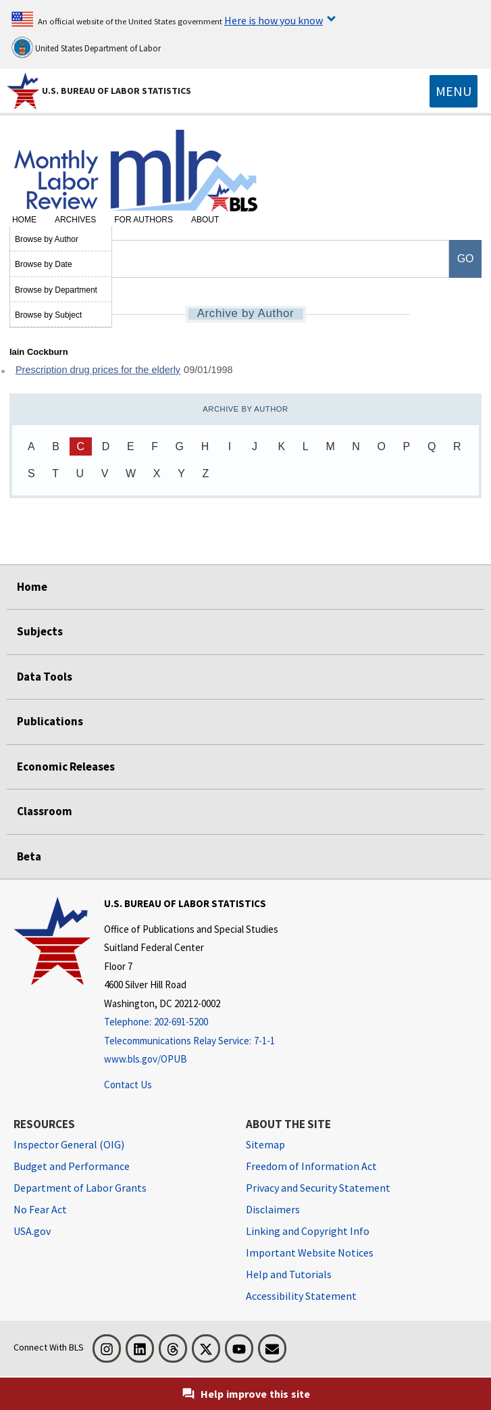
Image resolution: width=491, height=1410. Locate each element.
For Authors (143, 219)
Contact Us (128, 1084)
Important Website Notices (309, 1252)
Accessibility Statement (301, 1296)
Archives (75, 219)
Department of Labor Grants (80, 1187)
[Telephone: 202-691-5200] (191, 1022)
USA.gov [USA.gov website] (32, 1231)
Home (24, 219)
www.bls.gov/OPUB (145, 1058)
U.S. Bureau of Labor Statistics (116, 90)
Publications (50, 721)
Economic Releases (66, 766)
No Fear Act (40, 1209)
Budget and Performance (72, 1166)
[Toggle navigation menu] (453, 91)
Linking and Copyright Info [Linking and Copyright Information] (307, 1231)
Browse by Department (56, 290)
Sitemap (265, 1144)
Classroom (44, 811)
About (205, 219)
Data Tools (44, 676)
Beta (29, 856)
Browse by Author (46, 239)
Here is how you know (273, 20)
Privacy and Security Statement (318, 1187)
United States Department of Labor (86, 47)
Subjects (40, 631)
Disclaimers (273, 1209)
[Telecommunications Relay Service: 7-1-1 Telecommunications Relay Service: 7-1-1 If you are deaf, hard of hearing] (191, 1041)
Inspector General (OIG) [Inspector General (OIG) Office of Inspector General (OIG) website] (69, 1144)
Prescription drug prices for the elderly (98, 369)
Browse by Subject (48, 315)
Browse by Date (43, 264)
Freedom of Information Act (311, 1166)
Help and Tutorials (289, 1274)
